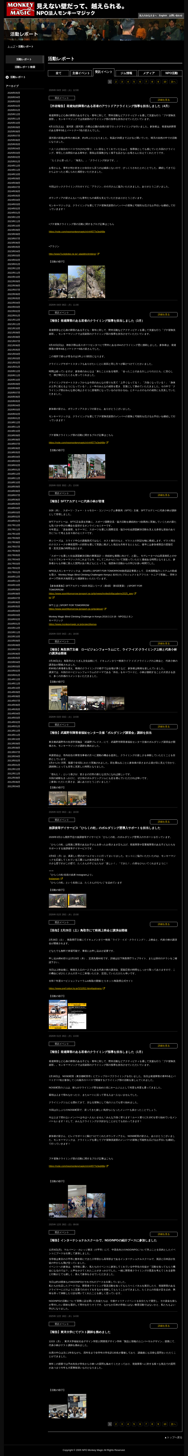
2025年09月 (14, 127)
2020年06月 (14, 396)
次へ (173, 81)
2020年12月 (14, 371)
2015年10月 (14, 636)
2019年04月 (14, 456)
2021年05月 (14, 349)
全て (59, 73)
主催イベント (81, 73)
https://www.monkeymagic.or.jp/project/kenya (72, 624)
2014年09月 (14, 692)
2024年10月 (14, 174)
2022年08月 (14, 285)
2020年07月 (14, 392)
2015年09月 (14, 640)
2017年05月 (14, 555)
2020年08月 (14, 388)
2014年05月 (14, 709)
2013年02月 (14, 760)
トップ (11, 46)
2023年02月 (14, 260)
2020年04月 (14, 405)
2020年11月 (14, 375)
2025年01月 (14, 161)
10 (165, 81)
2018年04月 (14, 508)
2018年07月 (14, 495)
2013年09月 (14, 743)
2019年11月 (14, 426)
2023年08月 (14, 234)
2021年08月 (14, 337)
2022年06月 (14, 294)
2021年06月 (14, 345)
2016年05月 (14, 606)
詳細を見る (164, 99)
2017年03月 (14, 563)
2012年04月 (14, 786)
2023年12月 (14, 217)
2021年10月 (14, 328)
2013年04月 (14, 756)
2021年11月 (14, 324)
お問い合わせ (175, 15)
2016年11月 (14, 581)
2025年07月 (14, 135)
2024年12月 (14, 165)
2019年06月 (14, 448)
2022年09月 (14, 281)
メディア (149, 73)
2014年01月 (14, 726)
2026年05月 (14, 92)
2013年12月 (14, 730)
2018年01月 (14, 520)
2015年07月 (14, 649)
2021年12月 (14, 319)
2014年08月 (14, 696)
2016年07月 (14, 598)
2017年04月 (14, 559)
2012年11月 (14, 773)
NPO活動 (171, 73)
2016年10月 (14, 585)
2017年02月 (14, 568)
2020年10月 (14, 379)
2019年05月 (14, 452)
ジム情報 (126, 73)
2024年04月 (14, 200)
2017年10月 (14, 533)
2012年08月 (14, 777)
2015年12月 (14, 628)
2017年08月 (14, 542)
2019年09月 (14, 435)
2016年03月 (14, 615)
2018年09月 (14, 486)
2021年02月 (14, 362)
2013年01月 (14, 765)
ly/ (50, 597)
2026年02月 (14, 105)
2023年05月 (14, 247)
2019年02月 (14, 465)
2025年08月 (14, 131)
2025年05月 (14, 144)
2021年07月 (14, 341)
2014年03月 (14, 717)
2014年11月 (14, 683)
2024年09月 (14, 178)
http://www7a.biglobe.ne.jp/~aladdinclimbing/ (72, 254)
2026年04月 (14, 97)
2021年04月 (14, 354)
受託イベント (104, 71)
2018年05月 (14, 503)
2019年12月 (14, 422)
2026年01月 (14, 110)
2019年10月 (14, 431)
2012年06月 (14, 782)
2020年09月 (14, 384)
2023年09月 (14, 230)
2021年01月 (14, 366)
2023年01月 (14, 264)
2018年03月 (14, 512)
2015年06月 (14, 653)
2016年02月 (14, 619)
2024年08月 (14, 183)
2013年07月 (14, 752)
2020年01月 (14, 418)
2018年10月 (14, 482)
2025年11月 (14, 118)
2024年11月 (14, 170)
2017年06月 (14, 550)
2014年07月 (14, 700)
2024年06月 (14, 191)
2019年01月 (14, 469)
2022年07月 (14, 289)
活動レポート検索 (25, 67)
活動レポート (24, 59)
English (163, 15)
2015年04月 (14, 662)
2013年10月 (14, 739)
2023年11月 (14, 221)
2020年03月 (14, 409)
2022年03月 (14, 307)
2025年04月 (14, 148)
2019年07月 (14, 443)
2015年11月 (14, 632)
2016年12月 (14, 576)
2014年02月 (14, 722)
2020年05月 (14, 401)
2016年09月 (14, 589)
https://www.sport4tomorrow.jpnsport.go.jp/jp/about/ (76, 609)
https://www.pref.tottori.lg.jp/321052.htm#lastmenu (75, 988)
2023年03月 (14, 255)
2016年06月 (14, 602)
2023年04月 (14, 251)
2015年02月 (14, 670)
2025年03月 (14, 153)
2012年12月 (14, 769)
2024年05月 (14, 195)
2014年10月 (14, 688)
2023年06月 (14, 242)
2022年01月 (14, 315)
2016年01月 (14, 623)
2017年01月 (14, 572)
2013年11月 (14, 735)
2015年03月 (14, 666)
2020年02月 (14, 414)
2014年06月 (14, 705)
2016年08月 (14, 593)
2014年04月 (14, 713)
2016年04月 (14, 611)
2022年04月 (14, 302)
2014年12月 (14, 679)
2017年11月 (14, 529)
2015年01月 (14, 675)
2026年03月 (14, 101)
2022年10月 (14, 277)
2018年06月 (14, 499)
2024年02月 (14, 208)
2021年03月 (14, 358)
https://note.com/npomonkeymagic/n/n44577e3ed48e (77, 231)
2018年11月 (14, 478)
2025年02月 (14, 157)
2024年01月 (14, 212)
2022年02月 (14, 311)
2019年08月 (14, 439)
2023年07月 (14, 238)
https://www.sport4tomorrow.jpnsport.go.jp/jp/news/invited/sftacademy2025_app (91, 593)
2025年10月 (14, 123)
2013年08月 (14, 747)
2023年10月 (14, 225)
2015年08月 (14, 645)
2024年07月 (14, 187)
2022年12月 (14, 268)
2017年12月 (14, 525)
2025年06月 (14, 140)
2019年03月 (14, 461)
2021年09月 (14, 332)
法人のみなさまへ (148, 15)
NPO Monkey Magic (92, 1450)
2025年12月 (14, 114)
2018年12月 (14, 473)
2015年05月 (14, 658)
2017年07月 (14, 546)
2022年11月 (14, 272)
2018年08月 (14, 491)
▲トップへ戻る (173, 1437)
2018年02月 (14, 516)
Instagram (54, 878)
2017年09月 (14, 538)
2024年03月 (14, 204)
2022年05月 (14, 298)
